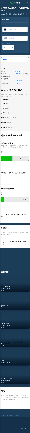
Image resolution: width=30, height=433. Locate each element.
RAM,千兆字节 (6, 43)
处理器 (4, 25)
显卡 (3, 34)
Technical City (15, 2)
